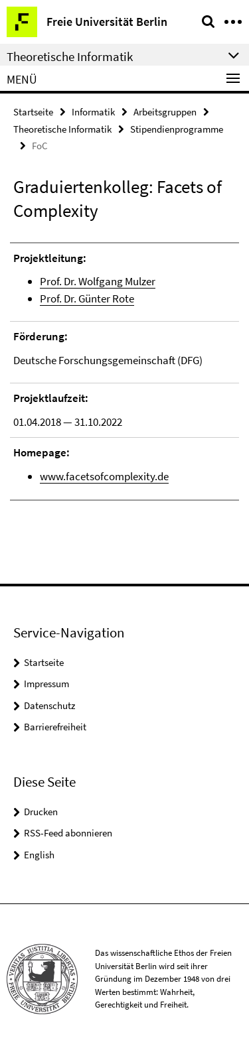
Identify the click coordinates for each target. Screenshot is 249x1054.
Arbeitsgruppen (165, 111)
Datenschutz (49, 705)
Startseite (33, 111)
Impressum (46, 683)
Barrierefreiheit (55, 726)
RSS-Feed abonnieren (68, 832)
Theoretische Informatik (62, 129)
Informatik (93, 111)
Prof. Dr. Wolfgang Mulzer (97, 281)
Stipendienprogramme (176, 129)
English (39, 854)
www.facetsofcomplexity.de (104, 476)
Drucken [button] (41, 811)
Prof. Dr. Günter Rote (87, 298)
